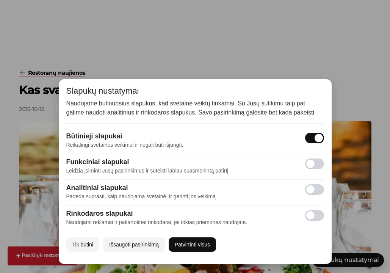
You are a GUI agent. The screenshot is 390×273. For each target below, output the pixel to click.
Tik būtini (83, 245)
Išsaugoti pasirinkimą (134, 245)
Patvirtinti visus (192, 245)
